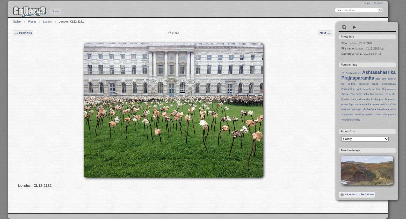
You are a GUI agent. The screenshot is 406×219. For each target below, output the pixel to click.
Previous (23, 33)
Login (366, 3)
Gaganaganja (389, 89)
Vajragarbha (347, 119)
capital (375, 84)
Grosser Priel (348, 94)
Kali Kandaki (376, 94)
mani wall (356, 99)
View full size (344, 27)
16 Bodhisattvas (350, 73)
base (377, 78)
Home (55, 11)
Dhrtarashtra (347, 89)
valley (357, 119)
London (47, 21)
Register (378, 3)
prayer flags (347, 104)
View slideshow (354, 27)
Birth (384, 78)
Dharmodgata (389, 84)
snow (393, 109)
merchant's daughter (372, 99)
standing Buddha (364, 114)
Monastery (390, 99)
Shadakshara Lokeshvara (376, 109)
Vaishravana (389, 114)
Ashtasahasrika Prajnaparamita (368, 75)
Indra (366, 94)
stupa (378, 114)
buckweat (363, 84)
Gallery (17, 21)
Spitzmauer (347, 114)
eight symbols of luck (368, 89)
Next (325, 33)
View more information (357, 195)
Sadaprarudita (363, 104)
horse (359, 94)
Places (32, 21)
